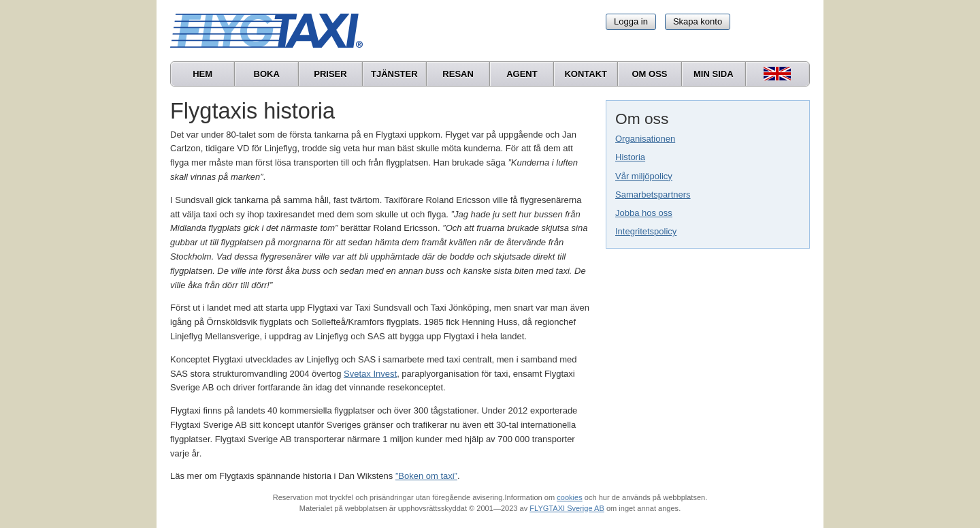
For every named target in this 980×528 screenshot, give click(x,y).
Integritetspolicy (645, 231)
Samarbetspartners (653, 194)
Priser (330, 74)
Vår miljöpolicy (643, 176)
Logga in (631, 21)
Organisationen (645, 139)
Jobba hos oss (643, 213)
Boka (267, 74)
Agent (522, 74)
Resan (458, 74)
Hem (202, 74)
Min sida (713, 74)
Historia (630, 157)
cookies (569, 497)
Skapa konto (697, 21)
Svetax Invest (370, 374)
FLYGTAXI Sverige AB (566, 508)
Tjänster (394, 74)
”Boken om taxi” (426, 476)
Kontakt (585, 74)
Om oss (649, 74)
